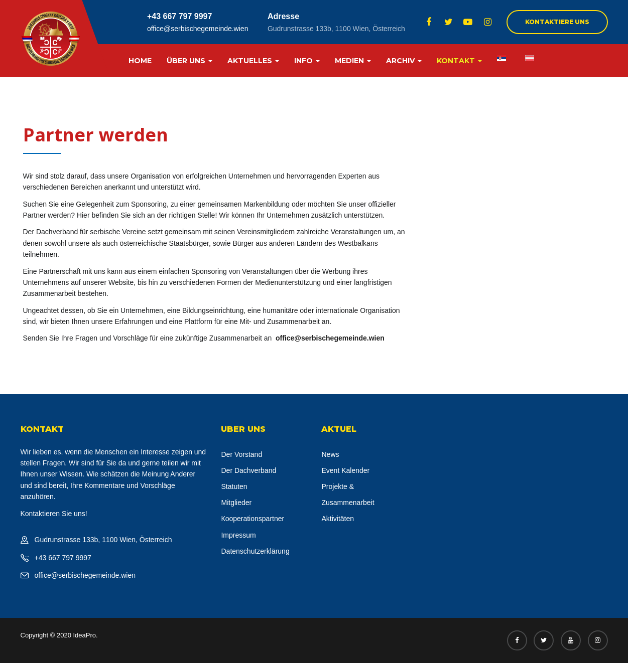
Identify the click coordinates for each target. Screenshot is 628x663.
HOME (140, 60)
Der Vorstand (241, 454)
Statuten (234, 486)
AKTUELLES (253, 60)
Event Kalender (345, 470)
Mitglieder (236, 503)
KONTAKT (459, 60)
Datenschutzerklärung (255, 551)
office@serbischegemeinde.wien (197, 29)
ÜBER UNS (189, 60)
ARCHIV (404, 60)
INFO (307, 60)
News (330, 454)
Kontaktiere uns (557, 22)
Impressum (238, 535)
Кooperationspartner (252, 519)
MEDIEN (353, 60)
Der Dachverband (248, 470)
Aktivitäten (337, 519)
